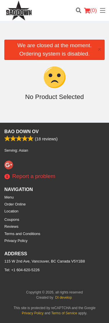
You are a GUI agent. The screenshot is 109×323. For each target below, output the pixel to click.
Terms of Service (64, 313)
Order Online (15, 204)
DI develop (63, 298)
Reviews (11, 226)
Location (11, 211)
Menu (9, 197)
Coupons (11, 219)
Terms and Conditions (22, 234)
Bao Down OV (21, 131)
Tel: (22, 270)
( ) (90, 10)
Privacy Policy (16, 240)
